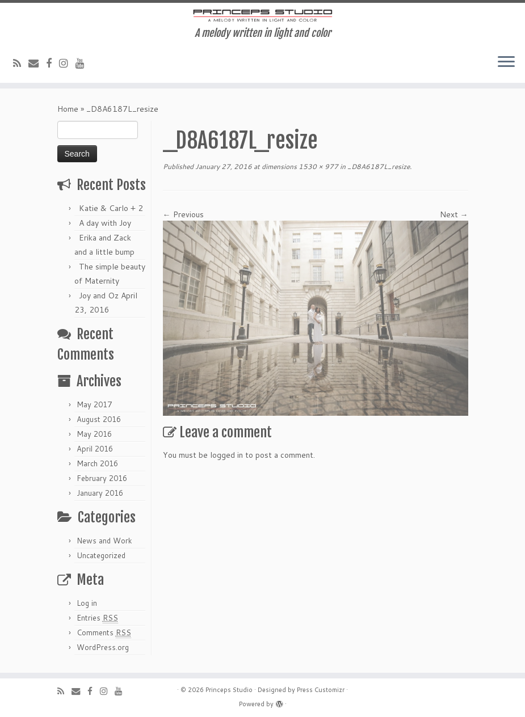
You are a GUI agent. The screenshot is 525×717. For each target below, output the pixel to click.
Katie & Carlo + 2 (111, 208)
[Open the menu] (506, 62)
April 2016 (95, 449)
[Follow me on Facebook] (52, 63)
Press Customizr (321, 689)
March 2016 (97, 463)
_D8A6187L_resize (378, 166)
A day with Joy (105, 223)
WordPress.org (103, 647)
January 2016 (100, 493)
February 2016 (102, 478)
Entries (97, 618)
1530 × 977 (317, 166)
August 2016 (99, 419)
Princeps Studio (229, 689)
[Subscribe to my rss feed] (20, 63)
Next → (454, 214)
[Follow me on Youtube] (83, 63)
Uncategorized (101, 555)
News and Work (104, 540)
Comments (104, 632)
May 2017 (94, 404)
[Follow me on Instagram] (67, 63)
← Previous (183, 214)
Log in (87, 603)
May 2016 (94, 434)
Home (67, 109)
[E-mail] (37, 63)
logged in (226, 455)
